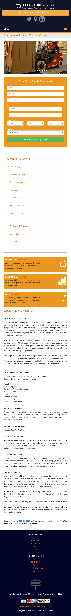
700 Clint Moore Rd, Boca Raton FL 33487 (35, 607)
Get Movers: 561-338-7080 (35, 12)
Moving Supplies (15, 213)
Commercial (35, 562)
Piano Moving (14, 190)
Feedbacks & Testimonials (18, 226)
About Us (35, 537)
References (35, 543)
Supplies (35, 571)
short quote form (47, 521)
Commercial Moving (16, 182)
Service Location (15, 198)
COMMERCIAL (11, 277)
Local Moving (13, 167)
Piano (35, 565)
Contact (35, 549)
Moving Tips (13, 234)
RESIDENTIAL (11, 259)
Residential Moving (16, 174)
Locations (35, 540)
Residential (35, 559)
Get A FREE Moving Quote (36, 139)
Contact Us (12, 242)
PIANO (8, 294)
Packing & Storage (15, 205)
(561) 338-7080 (24, 521)
